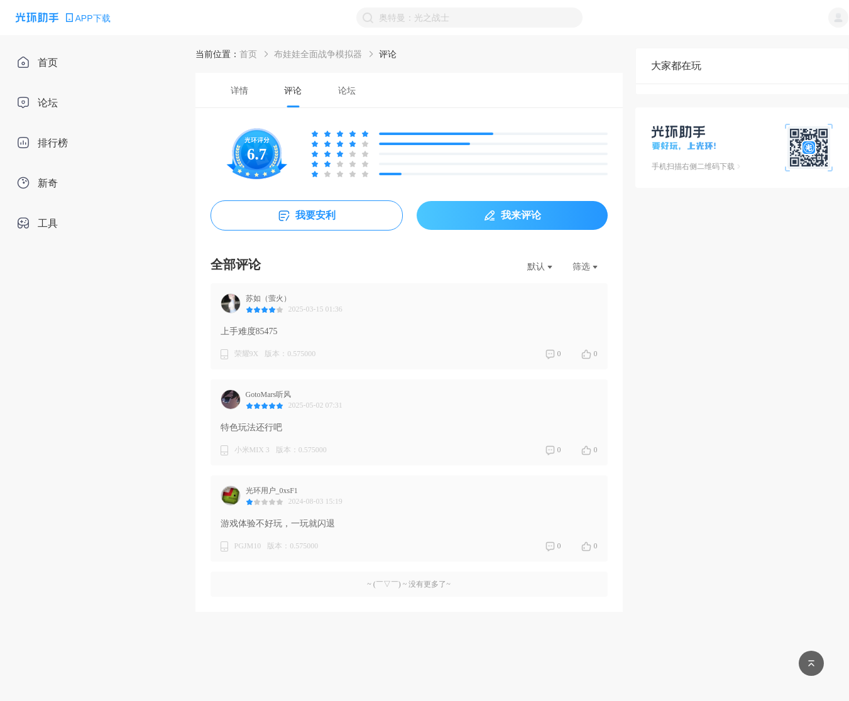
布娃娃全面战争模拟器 (318, 54)
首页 (248, 54)
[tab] (239, 90)
